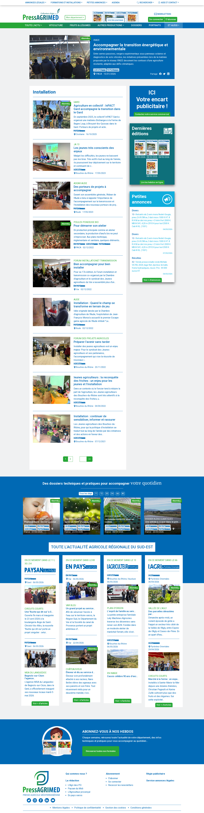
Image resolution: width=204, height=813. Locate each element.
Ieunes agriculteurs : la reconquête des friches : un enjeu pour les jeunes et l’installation (96, 381)
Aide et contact (167, 2)
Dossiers (136, 25)
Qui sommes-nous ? (76, 773)
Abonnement (113, 773)
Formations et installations (66, 2)
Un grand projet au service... (80, 608)
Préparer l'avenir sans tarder (92, 342)
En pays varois (75, 795)
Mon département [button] (74, 17)
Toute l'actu (32, 25)
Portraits (155, 25)
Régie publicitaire (155, 773)
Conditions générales (141, 807)
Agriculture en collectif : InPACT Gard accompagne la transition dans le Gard (97, 109)
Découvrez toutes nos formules (101, 751)
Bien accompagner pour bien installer (92, 265)
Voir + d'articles (40, 703)
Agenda (116, 2)
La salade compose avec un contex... (119, 520)
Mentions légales (61, 807)
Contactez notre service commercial (152, 114)
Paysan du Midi (75, 788)
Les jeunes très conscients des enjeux (94, 149)
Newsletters (162, 14)
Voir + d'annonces (152, 280)
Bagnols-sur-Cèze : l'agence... (35, 677)
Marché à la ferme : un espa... (163, 679)
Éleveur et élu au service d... (80, 672)
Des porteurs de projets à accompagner (90, 188)
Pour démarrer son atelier (90, 225)
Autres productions (110, 25)
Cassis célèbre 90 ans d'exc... (122, 676)
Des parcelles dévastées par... (161, 612)
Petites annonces (96, 2)
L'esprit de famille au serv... (121, 611)
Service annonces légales (160, 780)
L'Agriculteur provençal (79, 792)
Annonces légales (34, 2)
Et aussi (173, 25)
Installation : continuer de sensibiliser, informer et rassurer (94, 418)
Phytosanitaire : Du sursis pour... (41, 522)
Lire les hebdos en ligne (152, 182)
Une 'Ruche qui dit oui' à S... (39, 611)
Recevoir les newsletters (120, 785)
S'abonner (170, 19)
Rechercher (144, 2)
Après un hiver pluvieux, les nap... (81, 522)
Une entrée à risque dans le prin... (162, 522)
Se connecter (156, 19)
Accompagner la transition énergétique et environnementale (130, 47)
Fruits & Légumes (80, 25)
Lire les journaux (115, 20)
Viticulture (56, 25)
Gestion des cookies (115, 807)
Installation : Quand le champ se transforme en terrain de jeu (94, 304)
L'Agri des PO (74, 785)
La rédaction (72, 780)
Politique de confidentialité (87, 807)
